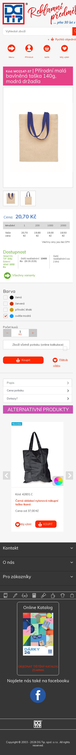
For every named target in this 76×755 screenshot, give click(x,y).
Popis (10, 383)
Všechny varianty (19, 275)
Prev (6, 475)
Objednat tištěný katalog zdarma (38, 668)
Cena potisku (15, 390)
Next (69, 475)
